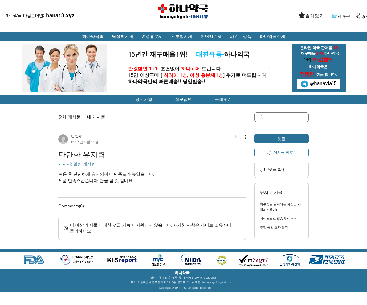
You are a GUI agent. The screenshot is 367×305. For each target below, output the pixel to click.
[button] (315, 15)
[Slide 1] (196, 80)
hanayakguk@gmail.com (217, 282)
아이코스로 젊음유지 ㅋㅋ (278, 218)
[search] (281, 117)
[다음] (268, 68)
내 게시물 (96, 116)
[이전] (129, 68)
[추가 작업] (242, 137)
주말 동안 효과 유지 (274, 227)
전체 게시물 (69, 116)
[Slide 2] (202, 80)
